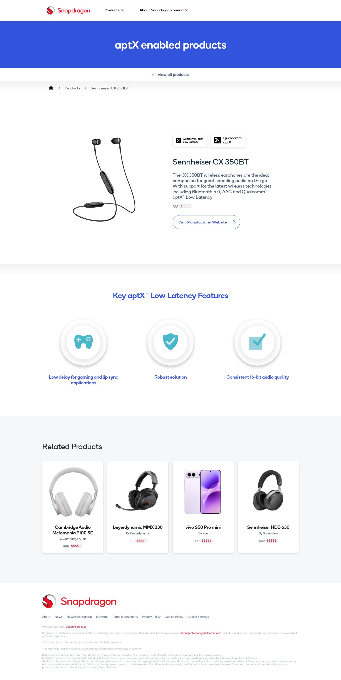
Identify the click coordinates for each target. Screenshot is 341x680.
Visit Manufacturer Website (207, 222)
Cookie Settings (198, 617)
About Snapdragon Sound (162, 10)
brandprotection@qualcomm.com (201, 633)
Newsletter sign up (79, 617)
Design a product (76, 626)
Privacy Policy (151, 617)
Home (51, 88)
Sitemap (102, 617)
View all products (170, 74)
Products (112, 10)
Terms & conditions (125, 617)
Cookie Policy (174, 617)
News (58, 617)
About (46, 617)
